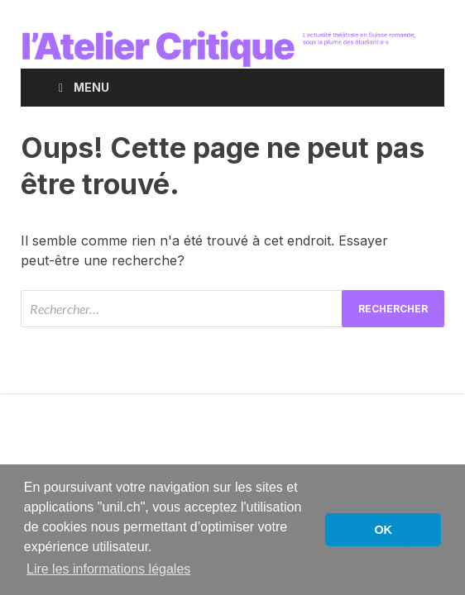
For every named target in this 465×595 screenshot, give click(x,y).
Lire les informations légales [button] (108, 569)
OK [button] (383, 529)
